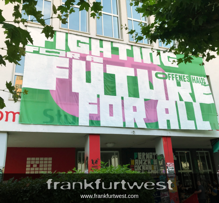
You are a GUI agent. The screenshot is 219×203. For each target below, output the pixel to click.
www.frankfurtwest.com (110, 196)
